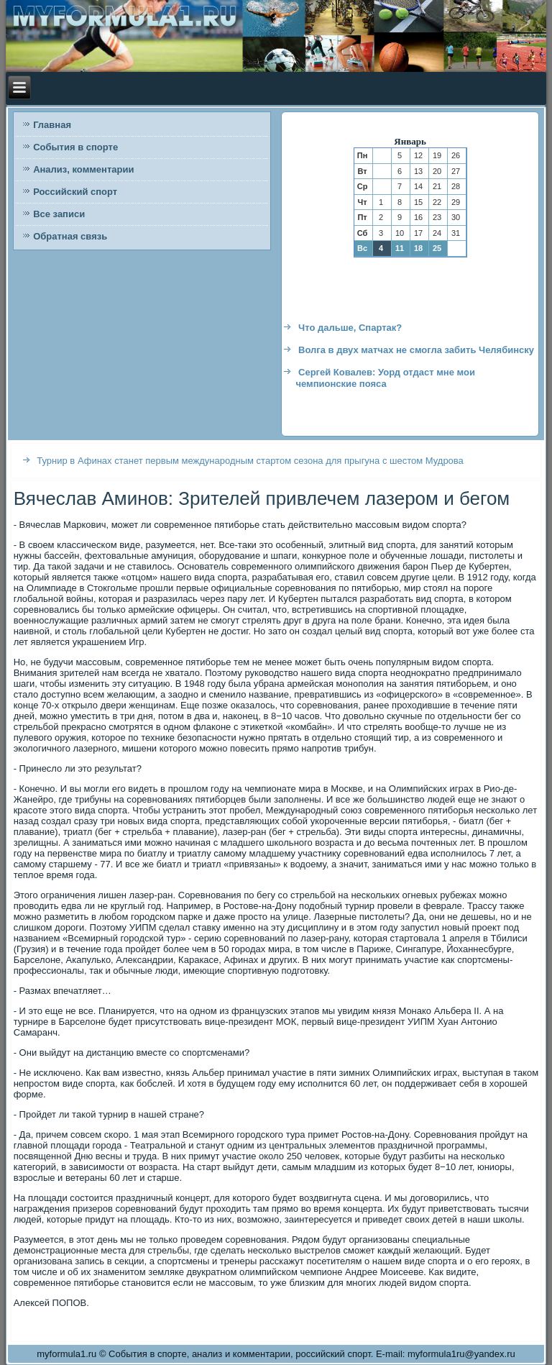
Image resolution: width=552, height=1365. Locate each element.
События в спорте (75, 147)
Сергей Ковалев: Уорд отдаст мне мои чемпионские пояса (385, 378)
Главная (52, 124)
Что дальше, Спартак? (350, 327)
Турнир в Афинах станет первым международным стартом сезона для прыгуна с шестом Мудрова (250, 460)
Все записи (59, 214)
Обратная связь (70, 236)
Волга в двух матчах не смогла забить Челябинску (416, 349)
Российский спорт (75, 191)
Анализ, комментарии (83, 169)
